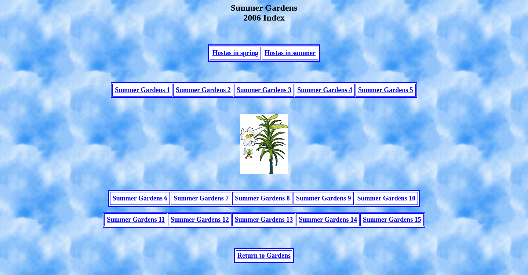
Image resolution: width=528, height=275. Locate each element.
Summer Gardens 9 (323, 205)
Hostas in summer (290, 55)
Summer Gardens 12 (200, 226)
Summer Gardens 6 (140, 205)
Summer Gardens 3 (264, 94)
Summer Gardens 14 (328, 226)
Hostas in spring (235, 55)
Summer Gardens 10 (386, 205)
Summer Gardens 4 (324, 94)
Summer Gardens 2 (203, 94)
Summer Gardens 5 (385, 94)
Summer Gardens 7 (201, 205)
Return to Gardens (264, 264)
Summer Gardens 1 (142, 94)
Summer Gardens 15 (392, 226)
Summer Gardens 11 (136, 226)
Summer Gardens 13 (264, 226)
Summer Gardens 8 (262, 205)
